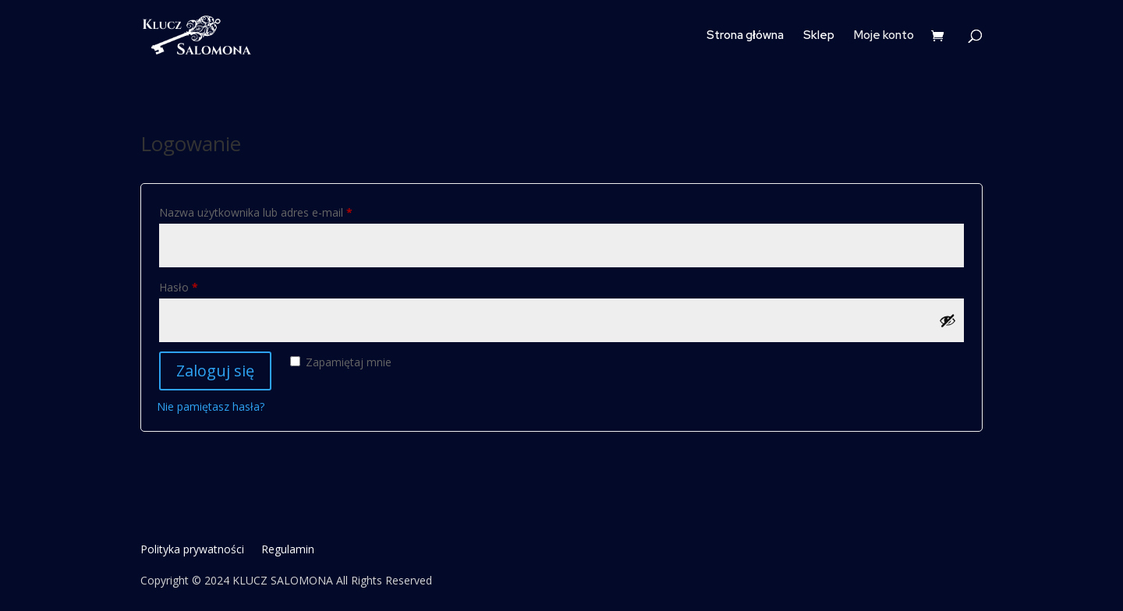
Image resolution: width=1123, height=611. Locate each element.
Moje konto (884, 36)
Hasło (206, 286)
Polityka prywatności (192, 550)
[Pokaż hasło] (947, 320)
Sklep (818, 36)
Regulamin (287, 550)
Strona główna (745, 36)
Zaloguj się (215, 370)
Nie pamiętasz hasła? (210, 406)
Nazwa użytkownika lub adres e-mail (284, 211)
